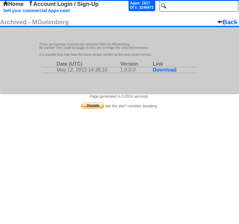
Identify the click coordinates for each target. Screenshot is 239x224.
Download (164, 69)
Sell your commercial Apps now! (36, 10)
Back (227, 22)
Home (13, 4)
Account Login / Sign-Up (63, 4)
